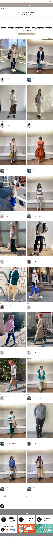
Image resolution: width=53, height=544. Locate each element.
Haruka (8, 78)
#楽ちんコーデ (49, 28)
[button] (48, 497)
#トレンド (24, 30)
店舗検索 (8, 538)
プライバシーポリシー (25, 538)
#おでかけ (27, 28)
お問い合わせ (40, 538)
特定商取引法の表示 (47, 538)
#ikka (18, 30)
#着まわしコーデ (33, 30)
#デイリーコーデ (19, 28)
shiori (7, 214)
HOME (2, 8)
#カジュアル (10, 28)
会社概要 (3, 538)
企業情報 (18, 538)
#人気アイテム (40, 28)
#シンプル (3, 28)
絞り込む (26, 21)
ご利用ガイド (33, 538)
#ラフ (33, 28)
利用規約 (13, 538)
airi (34, 78)
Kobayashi (35, 260)
